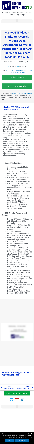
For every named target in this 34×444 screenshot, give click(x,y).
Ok (9, 440)
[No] (32, 438)
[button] (17, 20)
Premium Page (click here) (22, 93)
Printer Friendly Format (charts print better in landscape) (18, 71)
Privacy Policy (21, 440)
